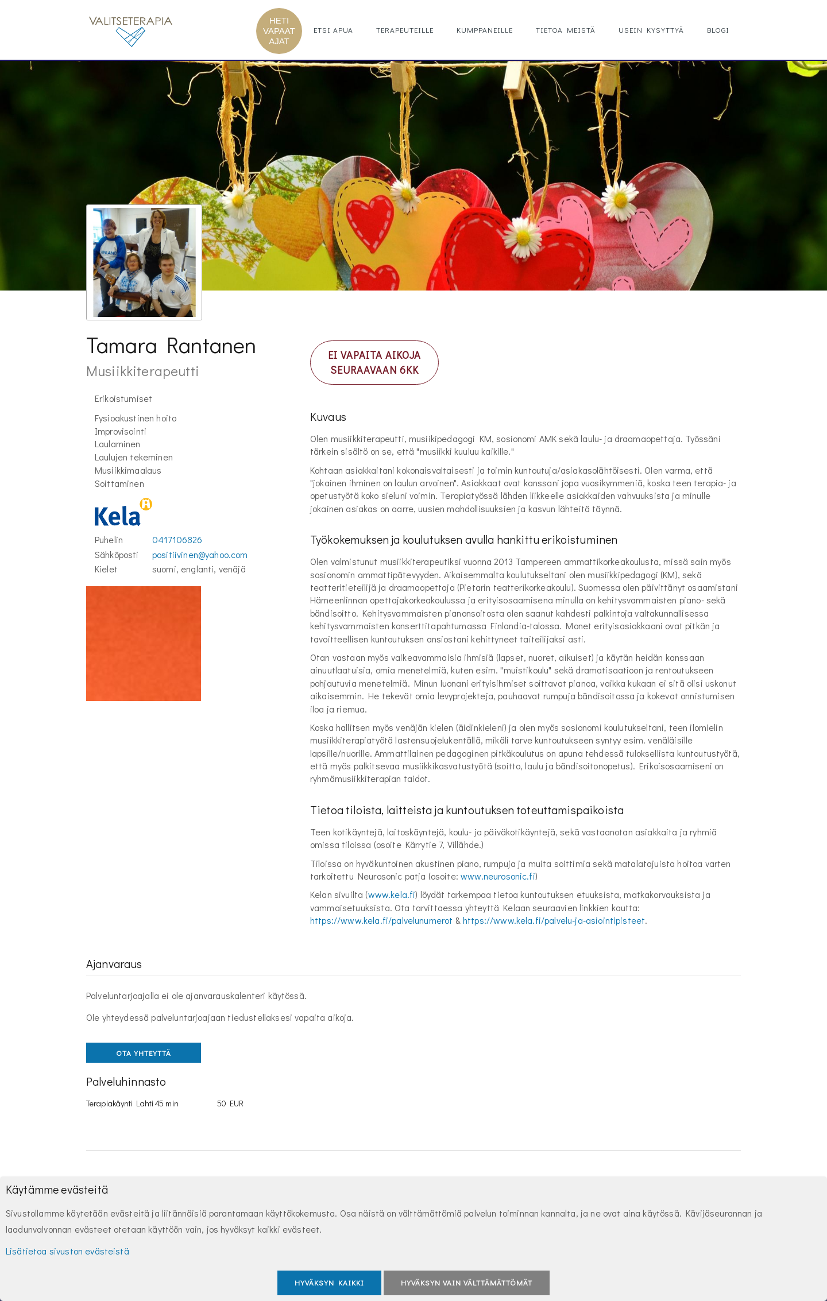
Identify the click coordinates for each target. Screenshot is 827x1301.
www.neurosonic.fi (498, 876)
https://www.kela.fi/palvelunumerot (381, 920)
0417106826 (177, 539)
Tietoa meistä (566, 29)
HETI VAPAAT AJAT (279, 31)
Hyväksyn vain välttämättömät (466, 1282)
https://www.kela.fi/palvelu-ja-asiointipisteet (554, 920)
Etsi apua (333, 29)
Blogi (718, 29)
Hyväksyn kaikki (329, 1282)
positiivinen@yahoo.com (200, 554)
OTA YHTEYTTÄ (143, 1053)
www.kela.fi (392, 894)
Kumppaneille (485, 29)
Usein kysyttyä (651, 29)
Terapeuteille (405, 29)
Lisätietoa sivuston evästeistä (67, 1251)
